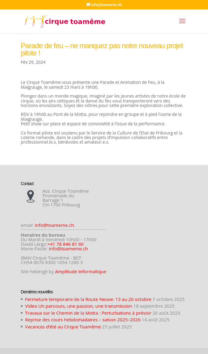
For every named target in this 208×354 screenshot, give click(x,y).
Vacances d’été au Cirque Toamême (63, 327)
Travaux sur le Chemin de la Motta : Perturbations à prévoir (88, 313)
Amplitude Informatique (80, 271)
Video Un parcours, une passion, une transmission (78, 306)
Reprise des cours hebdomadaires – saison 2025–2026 (82, 319)
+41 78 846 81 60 (65, 244)
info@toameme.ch (54, 225)
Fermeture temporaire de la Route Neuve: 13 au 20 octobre (88, 299)
